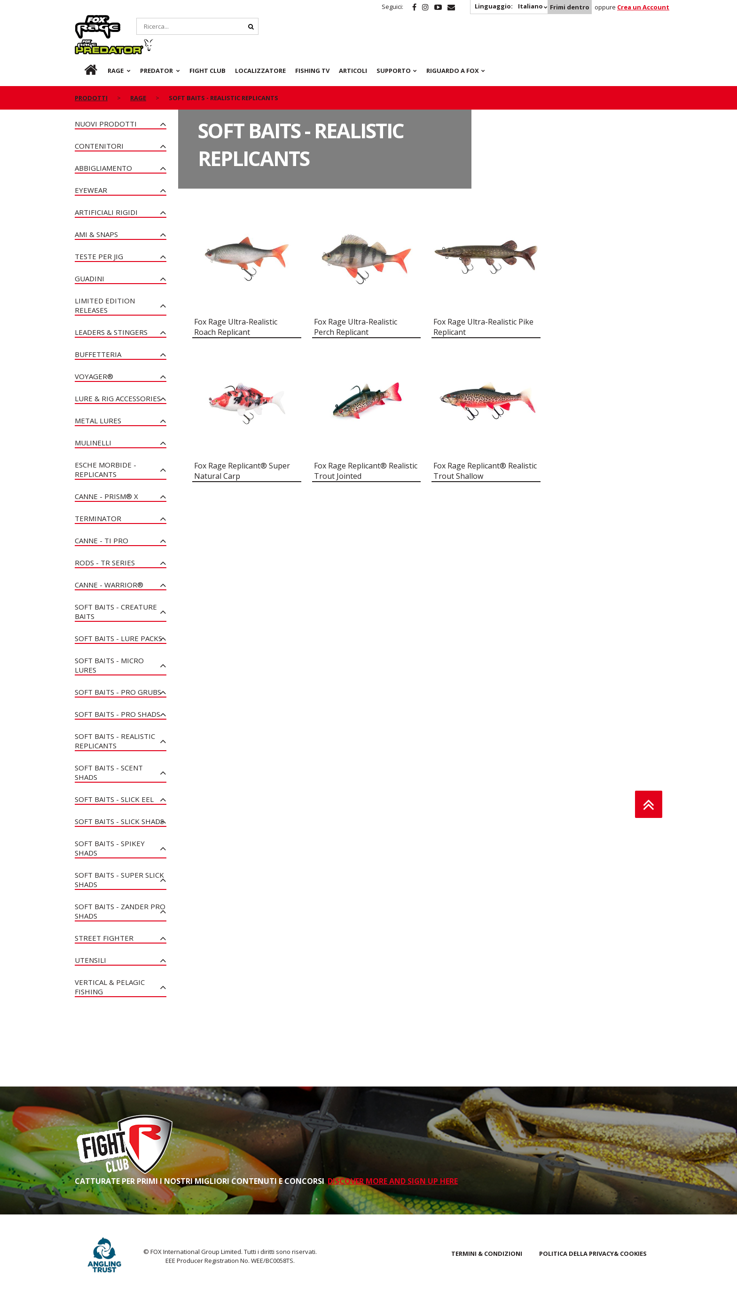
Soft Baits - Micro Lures (109, 665)
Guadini (89, 278)
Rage (84, 20)
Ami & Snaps (96, 234)
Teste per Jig (99, 256)
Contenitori (99, 146)
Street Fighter (104, 938)
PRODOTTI (91, 74)
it (81, 47)
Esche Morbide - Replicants (105, 469)
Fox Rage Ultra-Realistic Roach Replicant (235, 327)
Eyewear (91, 190)
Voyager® (94, 376)
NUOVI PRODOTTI (106, 123)
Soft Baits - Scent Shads (109, 772)
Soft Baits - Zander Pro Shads (120, 911)
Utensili (90, 960)
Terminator (98, 518)
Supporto (393, 47)
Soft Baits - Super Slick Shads (119, 879)
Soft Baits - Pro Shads (117, 714)
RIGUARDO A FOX (452, 47)
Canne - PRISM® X (106, 496)
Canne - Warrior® (109, 584)
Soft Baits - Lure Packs (118, 638)
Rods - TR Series (105, 562)
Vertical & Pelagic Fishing (110, 986)
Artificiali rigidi (106, 212)
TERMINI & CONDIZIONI (486, 1253)
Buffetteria (98, 354)
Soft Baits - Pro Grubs (118, 692)
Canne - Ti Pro (101, 540)
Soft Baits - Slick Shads (119, 821)
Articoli (353, 47)
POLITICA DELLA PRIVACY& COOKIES (593, 1253)
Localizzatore (260, 47)
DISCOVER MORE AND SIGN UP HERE (393, 1181)
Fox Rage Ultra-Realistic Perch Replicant (355, 327)
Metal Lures (98, 420)
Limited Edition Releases (105, 305)
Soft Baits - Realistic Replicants (115, 740)
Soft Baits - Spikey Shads (110, 848)
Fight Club (207, 47)
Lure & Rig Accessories (118, 398)
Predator (158, 20)
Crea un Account (643, 7)
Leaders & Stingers (111, 332)
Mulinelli (93, 442)
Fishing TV (312, 47)
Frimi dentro (569, 7)
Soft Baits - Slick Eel (114, 799)
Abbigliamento (103, 168)
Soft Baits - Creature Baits (116, 611)
